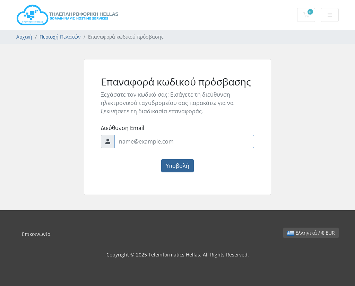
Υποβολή (177, 166)
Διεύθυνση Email (122, 128)
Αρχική (24, 36)
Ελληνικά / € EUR (311, 232)
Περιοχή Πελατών (60, 36)
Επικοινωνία (36, 234)
